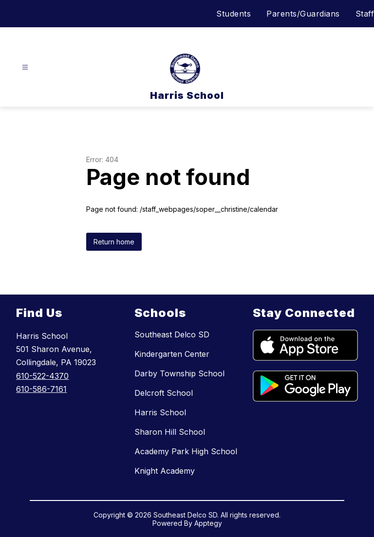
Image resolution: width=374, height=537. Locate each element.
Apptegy (208, 523)
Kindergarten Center (171, 354)
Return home (114, 242)
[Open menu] (25, 67)
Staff (364, 14)
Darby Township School (179, 373)
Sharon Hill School (169, 432)
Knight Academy (164, 471)
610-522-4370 (42, 376)
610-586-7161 (41, 389)
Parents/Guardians (303, 14)
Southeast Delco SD (171, 334)
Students (233, 14)
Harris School (160, 412)
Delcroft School (163, 393)
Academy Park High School (185, 451)
